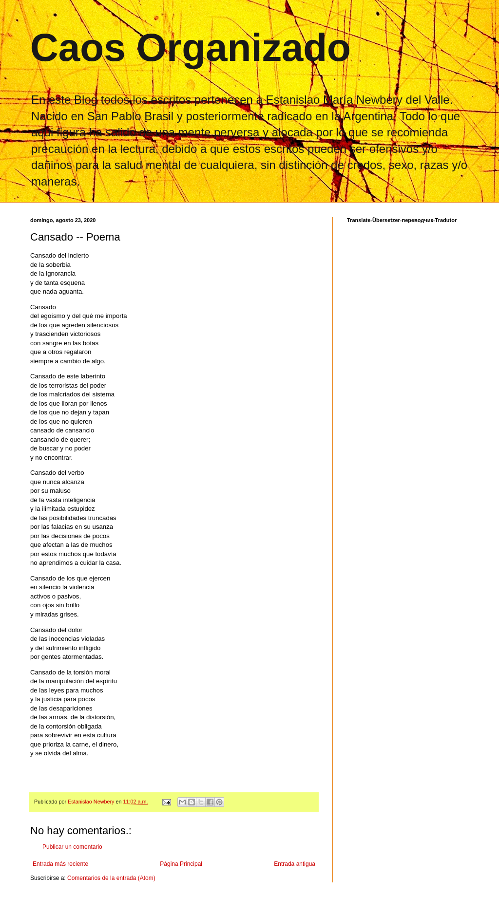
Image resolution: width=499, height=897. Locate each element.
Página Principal (181, 863)
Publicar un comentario (72, 846)
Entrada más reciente (60, 863)
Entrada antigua (294, 863)
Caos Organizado (190, 47)
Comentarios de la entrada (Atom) (111, 878)
